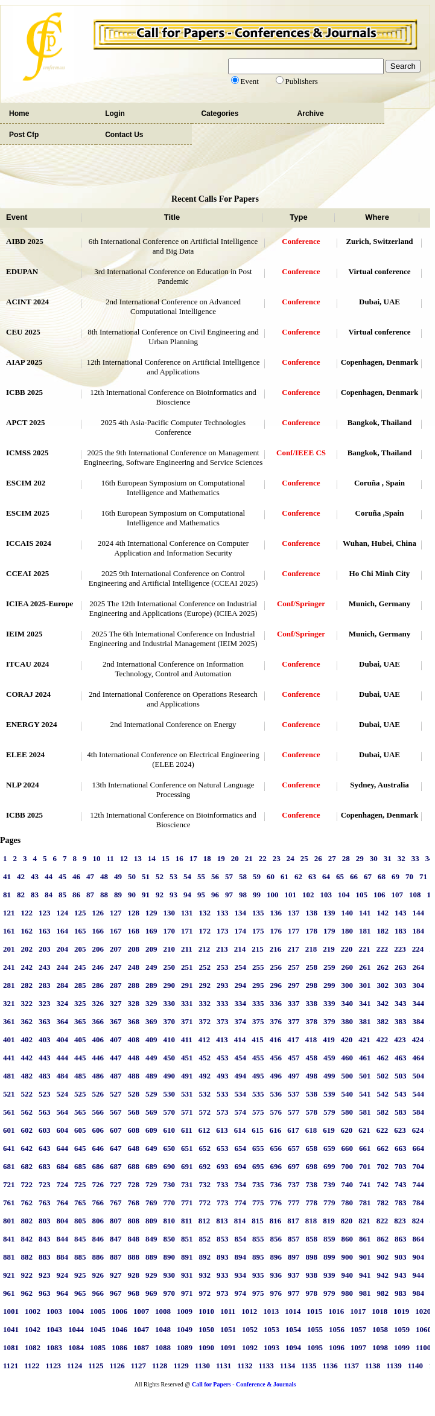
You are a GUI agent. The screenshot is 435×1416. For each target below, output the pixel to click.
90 (132, 894)
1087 (141, 1347)
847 (116, 1238)
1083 (54, 1347)
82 (21, 894)
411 (186, 1039)
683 (45, 1166)
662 (383, 1148)
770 (170, 1202)
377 (294, 1021)
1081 (11, 1347)
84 (48, 894)
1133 (266, 1365)
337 (294, 1003)
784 (419, 1202)
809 (151, 1220)
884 (63, 1256)
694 (241, 1166)
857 (294, 1238)
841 (9, 1238)
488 (134, 1075)
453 (223, 1057)
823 (400, 1220)
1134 (287, 1365)
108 (415, 894)
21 (249, 858)
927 (116, 1275)
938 (312, 1275)
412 (204, 1039)
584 (419, 1111)
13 (138, 858)
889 (151, 1256)
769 (151, 1202)
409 (151, 1039)
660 (347, 1148)
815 (258, 1220)
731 (187, 1184)
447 (116, 1057)
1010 (206, 1311)
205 (80, 948)
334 (241, 1003)
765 (80, 1202)
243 (45, 967)
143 (401, 912)
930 (170, 1275)
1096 (337, 1347)
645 (80, 1148)
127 (116, 912)
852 (205, 1238)
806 (98, 1220)
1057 (358, 1329)
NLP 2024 (22, 784)
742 (383, 1184)
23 (277, 858)
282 (27, 985)
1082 (32, 1347)
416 (276, 1039)
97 (229, 894)
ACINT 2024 (27, 301)
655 (258, 1148)
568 (134, 1111)
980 (347, 1293)
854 (241, 1238)
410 (170, 1039)
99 (257, 894)
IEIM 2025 (24, 633)
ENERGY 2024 (31, 724)
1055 (315, 1329)
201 (9, 948)
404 (63, 1039)
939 (329, 1275)
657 (294, 1148)
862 (383, 1238)
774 (241, 1202)
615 (258, 1130)
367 (116, 1021)
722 (27, 1184)
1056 (337, 1329)
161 (9, 930)
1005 (98, 1311)
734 (241, 1184)
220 (347, 948)
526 (98, 1093)
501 (365, 1075)
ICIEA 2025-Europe (39, 603)
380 (347, 1021)
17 (193, 858)
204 (63, 948)
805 (80, 1220)
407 (116, 1039)
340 (347, 1003)
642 (27, 1148)
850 (170, 1238)
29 (360, 858)
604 (63, 1130)
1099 (402, 1347)
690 (170, 1166)
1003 (54, 1311)
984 (419, 1293)
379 (329, 1021)
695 (258, 1166)
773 (223, 1202)
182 (383, 930)
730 (170, 1184)
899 (329, 1256)
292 (205, 985)
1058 (380, 1329)
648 (134, 1148)
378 (312, 1021)
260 (347, 967)
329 (151, 1003)
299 (329, 985)
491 (187, 1075)
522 (27, 1093)
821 (364, 1220)
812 (204, 1220)
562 (27, 1111)
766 (98, 1202)
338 (312, 1003)
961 (9, 1293)
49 (118, 876)
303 (401, 985)
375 (258, 1021)
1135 (308, 1365)
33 (415, 858)
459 (329, 1057)
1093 (271, 1347)
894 (241, 1256)
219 (329, 948)
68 (382, 876)
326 (98, 1003)
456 (276, 1057)
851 (187, 1238)
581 (365, 1111)
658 (312, 1148)
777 (294, 1202)
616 (276, 1130)
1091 (228, 1347)
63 (312, 876)
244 (63, 967)
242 (27, 967)
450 (170, 1057)
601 (9, 1130)
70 (409, 876)
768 (134, 1202)
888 (134, 1256)
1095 (315, 1347)
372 (205, 1021)
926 (98, 1275)
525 (80, 1093)
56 (215, 876)
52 (160, 876)
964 (63, 1293)
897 (294, 1256)
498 (312, 1075)
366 (98, 1021)
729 (151, 1184)
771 (187, 1202)
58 (243, 876)
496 (276, 1075)
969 (151, 1293)
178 (312, 930)
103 (326, 894)
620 (347, 1130)
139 (329, 912)
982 (383, 1293)
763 (45, 1202)
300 (347, 985)
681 (9, 1166)
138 (312, 912)
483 (45, 1075)
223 (400, 948)
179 (329, 930)
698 (312, 1166)
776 (276, 1202)
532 (205, 1093)
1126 (116, 1365)
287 (116, 985)
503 (401, 1075)
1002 (32, 1311)
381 (365, 1021)
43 (35, 876)
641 (9, 1148)
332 (205, 1003)
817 (293, 1220)
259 (329, 967)
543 (401, 1093)
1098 (380, 1347)
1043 (54, 1329)
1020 (423, 1311)
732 (205, 1184)
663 (401, 1148)
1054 (293, 1329)
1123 (53, 1365)
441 (9, 1057)
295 (258, 985)
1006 (119, 1311)
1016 (336, 1311)
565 (80, 1111)
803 (45, 1220)
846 (98, 1238)
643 (45, 1148)
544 (419, 1093)
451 (187, 1057)
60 (271, 876)
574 (241, 1111)
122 (27, 912)
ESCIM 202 (25, 482)
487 (116, 1075)
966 (98, 1293)
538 (312, 1093)
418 (311, 1039)
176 (276, 930)
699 (329, 1166)
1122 (31, 1365)
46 (76, 876)
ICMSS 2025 (27, 452)
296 (276, 985)
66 (354, 876)
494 (241, 1075)
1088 (163, 1347)
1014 (292, 1311)
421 (364, 1039)
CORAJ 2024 (28, 694)
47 (90, 876)
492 (205, 1075)
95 (201, 894)
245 (80, 967)
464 (419, 1057)
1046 (119, 1329)
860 (347, 1238)
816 (276, 1220)
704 (419, 1166)
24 (290, 858)
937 (294, 1275)
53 (173, 876)
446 (98, 1057)
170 (170, 930)
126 (98, 912)
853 (223, 1238)
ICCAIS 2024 (28, 543)
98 (243, 894)
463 (401, 1057)
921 (9, 1275)
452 (205, 1057)
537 (294, 1093)
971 (187, 1293)
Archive (310, 113)
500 (347, 1075)
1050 (206, 1329)
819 (329, 1220)
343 (401, 1003)
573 (223, 1111)
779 (329, 1202)
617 (293, 1130)
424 (418, 1039)
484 (63, 1075)
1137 (351, 1365)
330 (170, 1003)
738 (312, 1184)
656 (276, 1148)
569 (151, 1111)
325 (80, 1003)
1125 (95, 1365)
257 (294, 967)
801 (9, 1220)
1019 (401, 1311)
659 (329, 1148)
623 (400, 1130)
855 (258, 1238)
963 (45, 1293)
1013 (271, 1311)
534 (241, 1093)
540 (347, 1093)
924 (63, 1275)
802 (27, 1220)
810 (170, 1220)
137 (294, 912)
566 (98, 1111)
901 (365, 1256)
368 (134, 1021)
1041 (11, 1329)
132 (205, 912)
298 (312, 985)
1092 (250, 1347)
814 (240, 1220)
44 (48, 876)
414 (240, 1039)
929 (151, 1275)
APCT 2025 (25, 422)
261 (365, 967)
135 (258, 912)
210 (170, 948)
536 (276, 1093)
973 (223, 1293)
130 (170, 912)
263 (401, 967)
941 (365, 1275)
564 (63, 1111)
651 (187, 1148)
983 (401, 1293)
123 (45, 912)
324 (63, 1003)
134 (241, 912)
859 (329, 1238)
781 (365, 1202)
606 (98, 1130)
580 (347, 1111)
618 (311, 1130)
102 (308, 894)
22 (263, 858)
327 (116, 1003)
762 (27, 1202)
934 (241, 1275)
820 (347, 1220)
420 (347, 1039)
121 (9, 912)
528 (134, 1093)
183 (401, 930)
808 (134, 1220)
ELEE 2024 (25, 754)
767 (116, 1202)
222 (382, 948)
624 (418, 1130)
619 (329, 1130)
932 (205, 1275)
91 (146, 894)
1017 (358, 1311)
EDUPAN (22, 271)
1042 (32, 1329)
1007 (141, 1311)
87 (90, 894)
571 (187, 1111)
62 (298, 876)
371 (187, 1021)
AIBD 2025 (24, 241)
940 (347, 1275)
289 (151, 985)
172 (205, 930)
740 (347, 1184)
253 (223, 967)
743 (401, 1184)
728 (134, 1184)
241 (9, 967)
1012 (249, 1311)
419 (329, 1039)
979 (329, 1293)
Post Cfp (24, 134)
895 (258, 1256)
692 (205, 1166)
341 (365, 1003)
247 (116, 967)
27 (332, 858)
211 (186, 948)
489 (151, 1075)
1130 (202, 1365)
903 (401, 1256)
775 (258, 1202)
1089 (184, 1347)
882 (27, 1256)
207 (116, 948)
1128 (159, 1365)
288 (134, 985)
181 (365, 930)
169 (151, 930)
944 (419, 1275)
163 (45, 930)
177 (294, 930)
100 (273, 894)
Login (115, 113)
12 (124, 858)
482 (27, 1075)
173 (223, 930)
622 (382, 1130)
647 (116, 1148)
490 (170, 1075)
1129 (180, 1365)
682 (27, 1166)
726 (98, 1184)
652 (205, 1148)
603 (45, 1130)
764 (63, 1202)
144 (419, 912)
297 (294, 985)
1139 (393, 1365)
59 (257, 876)
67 (368, 876)
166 (98, 930)
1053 (271, 1329)
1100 (423, 1347)
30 (374, 858)
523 (45, 1093)
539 (329, 1093)
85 (62, 894)
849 (151, 1238)
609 (151, 1130)
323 (45, 1003)
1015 (314, 1311)
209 (151, 948)
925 (80, 1275)
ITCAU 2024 (27, 663)
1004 (76, 1311)
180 (347, 930)
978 (312, 1293)
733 (223, 1184)
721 (9, 1184)
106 (379, 894)
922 (27, 1275)
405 (80, 1039)
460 (347, 1057)
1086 (119, 1347)
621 (364, 1130)
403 (45, 1039)
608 (134, 1130)
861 (365, 1238)
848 (134, 1238)
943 (401, 1275)
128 (134, 912)
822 (382, 1220)
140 (347, 912)
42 (21, 876)
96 (215, 894)
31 (388, 858)
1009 (184, 1311)
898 (312, 1256)
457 (294, 1057)
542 (383, 1093)
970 (170, 1293)
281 (9, 985)
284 (63, 985)
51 (146, 876)
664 (419, 1148)
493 (223, 1075)
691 (187, 1166)
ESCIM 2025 (27, 512)
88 (104, 894)
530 (170, 1093)
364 (63, 1021)
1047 (141, 1329)
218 (311, 948)
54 (187, 876)
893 (223, 1256)
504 (419, 1075)
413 (222, 1039)
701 (365, 1166)
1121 (10, 1365)
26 (318, 858)
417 (293, 1039)
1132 (244, 1365)
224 (418, 948)
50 (132, 876)
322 (27, 1003)
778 (312, 1202)
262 (383, 967)
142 (383, 912)
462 (383, 1057)
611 (186, 1130)
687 (116, 1166)
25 (304, 858)
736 (276, 1184)
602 (27, 1130)
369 (151, 1021)
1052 (250, 1329)
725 (80, 1184)
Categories (219, 113)
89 (118, 894)
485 (80, 1075)
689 (151, 1166)
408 (134, 1039)
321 (9, 1003)
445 (80, 1057)
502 (383, 1075)
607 (116, 1130)
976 (276, 1293)
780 (347, 1202)
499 (329, 1075)
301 (365, 985)
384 (419, 1021)
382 (383, 1021)
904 (419, 1256)
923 (45, 1275)
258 (312, 967)
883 (45, 1256)
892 (205, 1256)
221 (364, 948)
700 (347, 1166)
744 (419, 1184)
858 (312, 1238)
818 (311, 1220)
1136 (329, 1365)
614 (240, 1130)
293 (223, 985)
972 (205, 1293)
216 (276, 948)
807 (116, 1220)
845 (80, 1238)
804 (63, 1220)
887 (116, 1256)
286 (98, 985)
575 (258, 1111)
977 (294, 1293)
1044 (76, 1329)
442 (27, 1057)
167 (116, 930)
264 (419, 967)
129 (151, 912)
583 (401, 1111)
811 (186, 1220)
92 (160, 894)
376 (276, 1021)
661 (365, 1148)
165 (80, 930)
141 (365, 912)
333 (223, 1003)
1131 (223, 1365)
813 (222, 1220)
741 (365, 1184)
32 (401, 858)
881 (9, 1256)
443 (45, 1057)
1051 (228, 1329)
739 (329, 1184)
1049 (184, 1329)
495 (258, 1075)
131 (187, 912)
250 (170, 967)
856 (276, 1238)
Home (19, 113)
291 (187, 985)
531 (187, 1093)
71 (423, 876)
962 (27, 1293)
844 (63, 1238)
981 (365, 1293)
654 (241, 1148)
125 (80, 912)
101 (291, 894)
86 (76, 894)
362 (27, 1021)
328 (134, 1003)
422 (382, 1039)
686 (98, 1166)
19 (221, 858)
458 (312, 1057)
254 (241, 967)
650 (170, 1148)
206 (98, 948)
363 (45, 1021)
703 (401, 1166)
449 (151, 1057)
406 (98, 1039)
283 (45, 985)
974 (241, 1293)
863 (401, 1238)
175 (258, 930)
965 (80, 1293)
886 (98, 1256)
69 (395, 876)
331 (187, 1003)
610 (170, 1130)
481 (9, 1075)
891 (187, 1256)
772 (205, 1202)
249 (151, 967)
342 (383, 1003)
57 (229, 876)
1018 (379, 1311)
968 (134, 1293)
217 (293, 948)
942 (383, 1275)
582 (383, 1111)
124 (63, 912)
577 (294, 1111)
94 (187, 894)
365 (80, 1021)
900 (347, 1256)
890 (170, 1256)
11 (110, 858)
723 (45, 1184)
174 (241, 930)
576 (276, 1111)
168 (134, 930)
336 (276, 1003)
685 (80, 1166)
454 (241, 1057)
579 (329, 1111)
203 (45, 948)
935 (258, 1275)
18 (207, 858)
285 (80, 985)
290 (170, 985)
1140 (415, 1365)
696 (276, 1166)
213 (222, 948)
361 (9, 1021)
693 (223, 1166)
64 (326, 876)
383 (401, 1021)
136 (276, 912)
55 (201, 876)
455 (258, 1057)
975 (258, 1293)
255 (258, 967)
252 (205, 967)
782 (383, 1202)
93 (173, 894)
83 (35, 894)
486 (98, 1075)
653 (223, 1148)
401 (9, 1039)
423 (400, 1039)
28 (346, 858)
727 (116, 1184)
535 (258, 1093)
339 (329, 1003)
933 (223, 1275)
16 (179, 858)
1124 (74, 1365)
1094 (293, 1347)
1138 (372, 1365)
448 (134, 1057)
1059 (402, 1329)
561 (9, 1111)
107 (398, 894)
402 (27, 1039)
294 (241, 985)
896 (276, 1256)
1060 (423, 1329)
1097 (358, 1347)
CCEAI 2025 (27, 573)
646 (98, 1148)
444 (63, 1057)
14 (152, 858)
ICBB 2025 (24, 392)
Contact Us (124, 134)
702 (383, 1166)
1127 (138, 1365)
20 (235, 858)
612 (204, 1130)
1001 (11, 1311)
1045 (98, 1329)
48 (104, 876)
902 (383, 1256)
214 (240, 948)
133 (223, 912)
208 (134, 948)
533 (223, 1093)
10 (97, 858)
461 (365, 1057)
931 (187, 1275)
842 (27, 1238)
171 (187, 930)
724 (63, 1184)
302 (383, 985)
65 (340, 876)
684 (63, 1166)
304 (419, 985)
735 (258, 1184)
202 (27, 948)
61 (284, 876)
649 (151, 1148)
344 (419, 1003)
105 (362, 894)
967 (116, 1293)
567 (116, 1111)
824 (418, 1220)
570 (170, 1111)
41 (7, 876)
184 (419, 930)
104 (344, 894)
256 (276, 967)
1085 (98, 1347)
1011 (227, 1311)
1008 (163, 1311)
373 (223, 1021)
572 (205, 1111)
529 (151, 1093)
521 (9, 1093)
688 (134, 1166)
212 (204, 948)
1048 (163, 1329)
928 (134, 1275)
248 (134, 967)
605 (80, 1130)
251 (187, 967)
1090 (206, 1347)
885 (80, 1256)
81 (7, 894)
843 (45, 1238)
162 (27, 930)
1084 (76, 1347)
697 (294, 1166)
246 (98, 967)
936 (276, 1275)
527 (116, 1093)
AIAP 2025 (24, 362)
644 (63, 1148)
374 (241, 1021)
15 (166, 858)
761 (9, 1202)
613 (222, 1130)
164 (63, 930)
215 (258, 948)
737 (294, 1184)
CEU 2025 (23, 331)
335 (258, 1003)
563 (45, 1111)
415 (258, 1039)
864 (419, 1238)
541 (365, 1093)
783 (401, 1202)
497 (294, 1075)
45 (62, 876)
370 (170, 1021)
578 (312, 1111)
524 (63, 1093)
